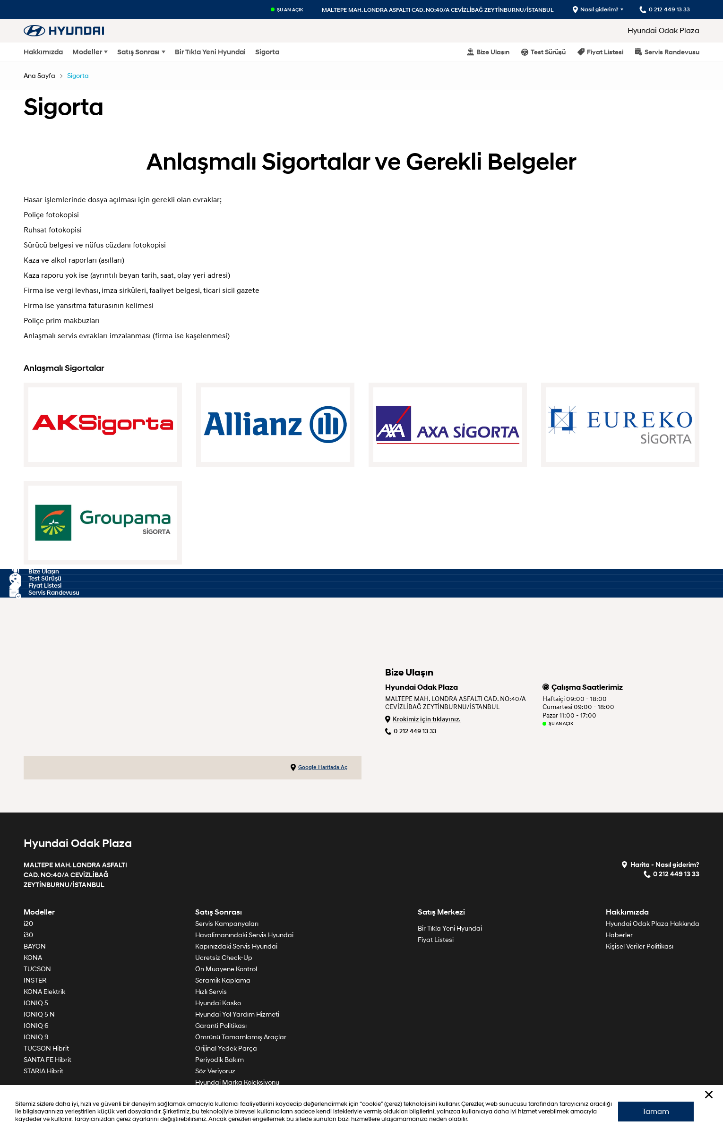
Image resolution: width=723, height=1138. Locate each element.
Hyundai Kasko (218, 1003)
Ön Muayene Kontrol (226, 969)
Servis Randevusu (667, 52)
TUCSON (37, 969)
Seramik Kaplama (222, 980)
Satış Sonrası (138, 52)
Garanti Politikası (221, 1026)
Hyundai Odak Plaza (663, 30)
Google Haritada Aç (319, 767)
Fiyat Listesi (600, 52)
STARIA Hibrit (43, 1071)
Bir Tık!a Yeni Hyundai (210, 52)
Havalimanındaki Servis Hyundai (244, 935)
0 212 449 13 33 (410, 731)
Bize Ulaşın (488, 52)
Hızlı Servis (211, 992)
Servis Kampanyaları (226, 924)
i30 (28, 935)
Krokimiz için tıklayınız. (423, 719)
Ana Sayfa (39, 76)
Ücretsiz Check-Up (223, 958)
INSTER (35, 980)
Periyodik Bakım (219, 1060)
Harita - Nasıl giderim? (660, 864)
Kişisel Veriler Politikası (639, 946)
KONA (33, 958)
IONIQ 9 (36, 1037)
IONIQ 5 (36, 1003)
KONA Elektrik (44, 992)
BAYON (35, 946)
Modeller (87, 52)
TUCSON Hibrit (46, 1048)
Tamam (655, 1111)
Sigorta (267, 52)
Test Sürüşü (543, 52)
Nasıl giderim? (595, 9)
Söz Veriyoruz (215, 1071)
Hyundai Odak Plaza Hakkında (652, 924)
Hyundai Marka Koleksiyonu (237, 1082)
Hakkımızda (43, 52)
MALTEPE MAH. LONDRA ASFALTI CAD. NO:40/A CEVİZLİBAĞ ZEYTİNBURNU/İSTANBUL (437, 9)
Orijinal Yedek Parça (226, 1048)
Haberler (619, 935)
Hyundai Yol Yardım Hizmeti (237, 1014)
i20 (28, 924)
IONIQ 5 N (39, 1014)
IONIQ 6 (36, 1026)
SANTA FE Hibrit (47, 1060)
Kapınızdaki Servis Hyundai (236, 946)
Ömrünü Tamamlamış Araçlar (240, 1037)
